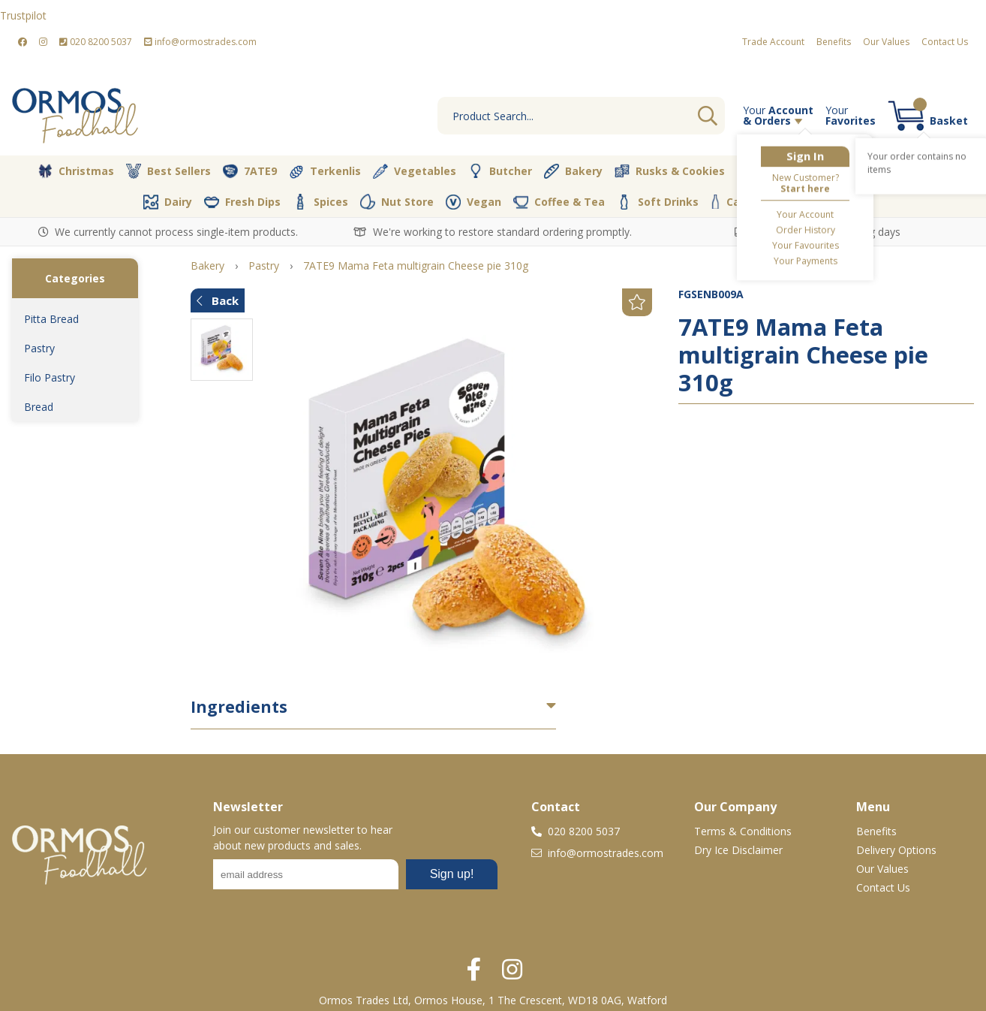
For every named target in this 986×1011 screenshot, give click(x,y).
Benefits (833, 41)
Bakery (573, 171)
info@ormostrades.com (200, 41)
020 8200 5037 (95, 41)
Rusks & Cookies (670, 171)
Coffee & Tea (559, 201)
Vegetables (414, 171)
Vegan (473, 202)
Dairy (167, 202)
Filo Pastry (49, 377)
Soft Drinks (658, 202)
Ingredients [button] (239, 706)
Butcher (500, 171)
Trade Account (773, 41)
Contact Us (944, 41)
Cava (732, 202)
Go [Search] (707, 115)
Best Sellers (168, 171)
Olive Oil (849, 171)
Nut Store (397, 201)
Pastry (39, 348)
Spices (320, 201)
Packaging (804, 202)
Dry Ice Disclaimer (738, 850)
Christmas (76, 171)
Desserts (772, 171)
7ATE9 (250, 171)
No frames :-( (355, 878)
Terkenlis (325, 171)
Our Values (886, 41)
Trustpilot (23, 15)
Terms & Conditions (743, 831)
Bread (38, 407)
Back (218, 300)
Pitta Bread (51, 319)
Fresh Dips (242, 202)
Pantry (919, 170)
